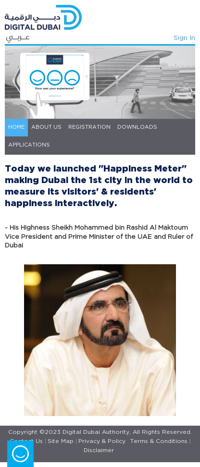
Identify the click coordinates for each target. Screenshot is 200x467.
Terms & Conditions (159, 441)
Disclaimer (99, 450)
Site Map (61, 441)
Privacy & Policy (101, 441)
